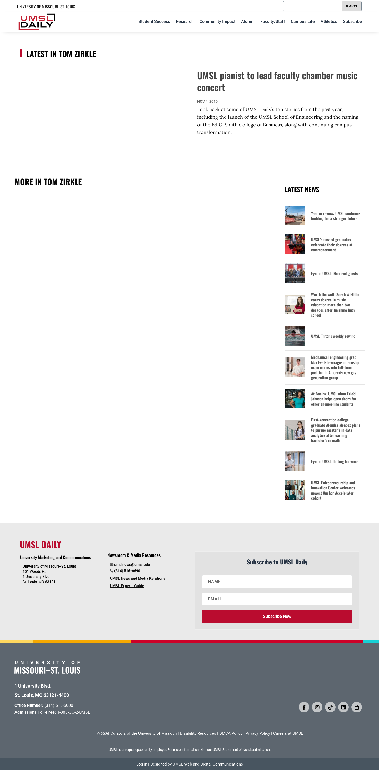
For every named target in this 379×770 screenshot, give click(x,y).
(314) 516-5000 (58, 705)
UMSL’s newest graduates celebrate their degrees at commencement (331, 244)
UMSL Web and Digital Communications (208, 764)
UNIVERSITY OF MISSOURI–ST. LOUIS (46, 6)
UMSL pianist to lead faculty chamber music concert (277, 81)
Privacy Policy (258, 733)
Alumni (248, 21)
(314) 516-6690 (127, 571)
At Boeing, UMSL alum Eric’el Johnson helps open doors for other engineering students (333, 399)
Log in (141, 764)
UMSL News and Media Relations (137, 578)
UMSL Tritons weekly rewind (333, 336)
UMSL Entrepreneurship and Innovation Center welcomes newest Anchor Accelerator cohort (333, 490)
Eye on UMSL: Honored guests (334, 273)
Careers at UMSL (288, 733)
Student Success (154, 21)
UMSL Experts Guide (127, 586)
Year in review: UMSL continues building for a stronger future (335, 216)
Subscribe (352, 21)
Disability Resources (198, 733)
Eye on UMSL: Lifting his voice (334, 461)
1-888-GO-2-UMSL (73, 712)
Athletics (329, 21)
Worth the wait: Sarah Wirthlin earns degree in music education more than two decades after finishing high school (335, 305)
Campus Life (303, 21)
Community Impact (217, 21)
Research (185, 21)
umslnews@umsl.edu (132, 565)
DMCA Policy (230, 733)
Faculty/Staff (272, 21)
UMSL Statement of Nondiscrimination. (242, 750)
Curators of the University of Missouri (144, 733)
